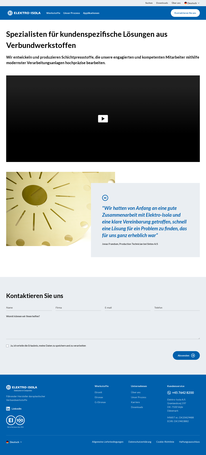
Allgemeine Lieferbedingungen (107, 441)
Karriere (135, 402)
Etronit (98, 392)
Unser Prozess (71, 12)
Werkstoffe (53, 12)
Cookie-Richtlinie (165, 441)
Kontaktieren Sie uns (185, 13)
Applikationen (91, 12)
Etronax (99, 397)
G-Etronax (100, 402)
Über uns (176, 3)
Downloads (162, 3)
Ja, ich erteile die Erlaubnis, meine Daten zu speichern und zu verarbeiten (48, 345)
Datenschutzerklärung (139, 441)
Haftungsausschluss (189, 441)
